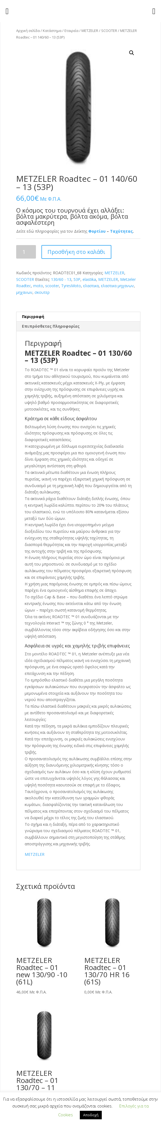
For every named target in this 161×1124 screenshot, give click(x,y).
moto (38, 285)
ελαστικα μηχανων (117, 285)
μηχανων (24, 292)
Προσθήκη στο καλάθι (76, 252)
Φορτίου (97, 231)
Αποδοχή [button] (90, 1114)
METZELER (89, 30)
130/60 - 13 (61, 279)
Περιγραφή (33, 316)
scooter (52, 285)
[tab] (78, 317)
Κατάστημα (52, 30)
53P (77, 279)
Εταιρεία (71, 30)
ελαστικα (91, 285)
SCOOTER (109, 30)
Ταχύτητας (121, 231)
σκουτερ (42, 292)
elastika (89, 279)
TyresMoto (71, 285)
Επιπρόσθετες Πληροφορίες (51, 326)
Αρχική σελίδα (28, 30)
